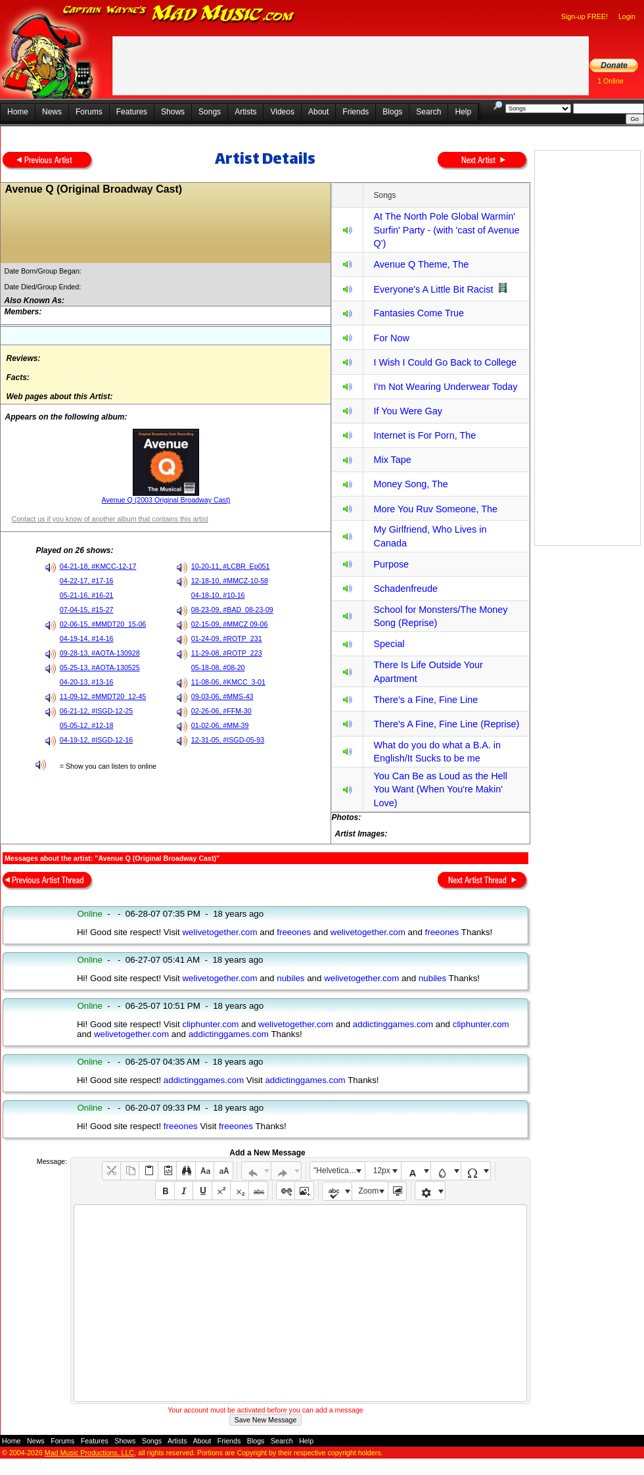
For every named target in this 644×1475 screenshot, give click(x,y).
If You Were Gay (407, 411)
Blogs (392, 111)
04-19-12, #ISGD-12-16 (96, 740)
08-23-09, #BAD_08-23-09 (232, 610)
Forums (89, 111)
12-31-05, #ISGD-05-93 (227, 740)
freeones (294, 932)
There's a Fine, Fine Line (425, 699)
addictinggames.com (393, 1024)
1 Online (610, 81)
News (52, 111)
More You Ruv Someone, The (435, 509)
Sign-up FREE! (584, 16)
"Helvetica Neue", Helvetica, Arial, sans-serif (339, 1170)
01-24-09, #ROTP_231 (226, 638)
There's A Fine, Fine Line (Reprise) (446, 724)
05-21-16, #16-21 (87, 595)
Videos (282, 111)
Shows (173, 111)
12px (381, 1170)
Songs (209, 111)
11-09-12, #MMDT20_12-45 (103, 696)
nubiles (290, 978)
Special (388, 644)
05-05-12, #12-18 (87, 725)
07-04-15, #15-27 (87, 610)
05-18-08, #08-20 (218, 667)
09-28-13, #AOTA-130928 (100, 653)
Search (428, 111)
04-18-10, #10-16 (218, 595)
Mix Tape (392, 459)
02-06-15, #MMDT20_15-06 (103, 624)
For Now (391, 338)
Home (17, 111)
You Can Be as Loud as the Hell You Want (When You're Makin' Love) (440, 789)
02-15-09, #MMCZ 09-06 (229, 624)
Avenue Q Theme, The (421, 264)
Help (463, 111)
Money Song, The (410, 484)
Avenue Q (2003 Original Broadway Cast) (166, 500)
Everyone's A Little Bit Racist (433, 289)
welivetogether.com (219, 932)
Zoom (369, 1191)
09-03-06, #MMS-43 (222, 696)
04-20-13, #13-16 (87, 682)
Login (626, 16)
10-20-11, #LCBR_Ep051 (230, 566)
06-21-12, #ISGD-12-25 (96, 711)
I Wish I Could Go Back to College (445, 362)
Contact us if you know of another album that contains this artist (109, 519)
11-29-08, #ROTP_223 (226, 653)
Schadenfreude (405, 588)
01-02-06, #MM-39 (220, 725)
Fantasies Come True (418, 313)
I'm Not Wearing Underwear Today (445, 386)
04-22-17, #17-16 (87, 581)
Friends (355, 111)
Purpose (391, 564)
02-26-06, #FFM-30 (221, 711)
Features (131, 111)
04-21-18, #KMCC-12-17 (98, 566)
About (318, 111)
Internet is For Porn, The (424, 435)
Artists (245, 111)
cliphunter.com (210, 1024)
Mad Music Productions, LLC (89, 1453)
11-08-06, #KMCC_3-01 (228, 682)
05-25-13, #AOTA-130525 (100, 667)
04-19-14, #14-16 (87, 638)
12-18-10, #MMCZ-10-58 (229, 581)
